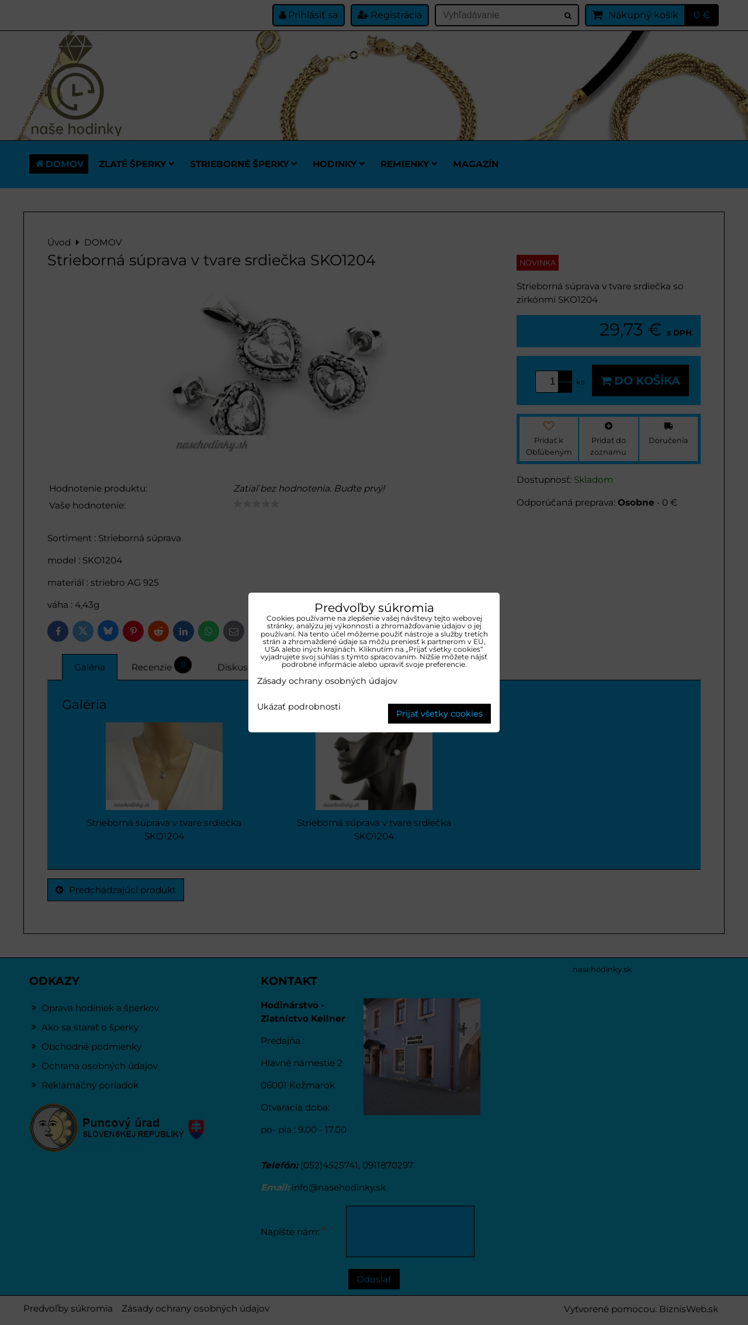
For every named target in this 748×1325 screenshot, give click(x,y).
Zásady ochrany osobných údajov (327, 681)
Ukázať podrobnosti (299, 707)
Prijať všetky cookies (439, 713)
